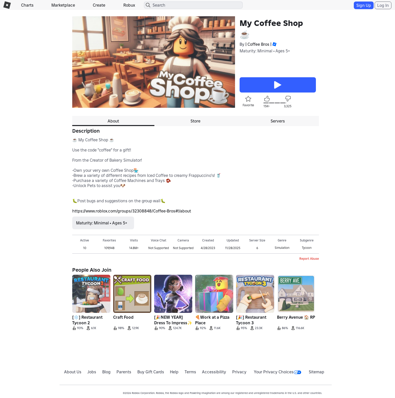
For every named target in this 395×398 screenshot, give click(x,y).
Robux (129, 5)
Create (99, 5)
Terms (190, 371)
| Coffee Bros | (258, 44)
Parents (123, 371)
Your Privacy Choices (277, 371)
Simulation (282, 248)
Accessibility (214, 371)
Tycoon (307, 248)
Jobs (91, 371)
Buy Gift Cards (150, 371)
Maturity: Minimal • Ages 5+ (265, 50)
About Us (72, 371)
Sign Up (363, 5)
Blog (106, 371)
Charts (27, 5)
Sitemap (316, 371)
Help (174, 371)
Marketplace (63, 5)
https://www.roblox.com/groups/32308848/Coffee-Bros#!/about (131, 210)
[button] (273, 44)
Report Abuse (309, 259)
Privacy (239, 371)
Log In (383, 5)
